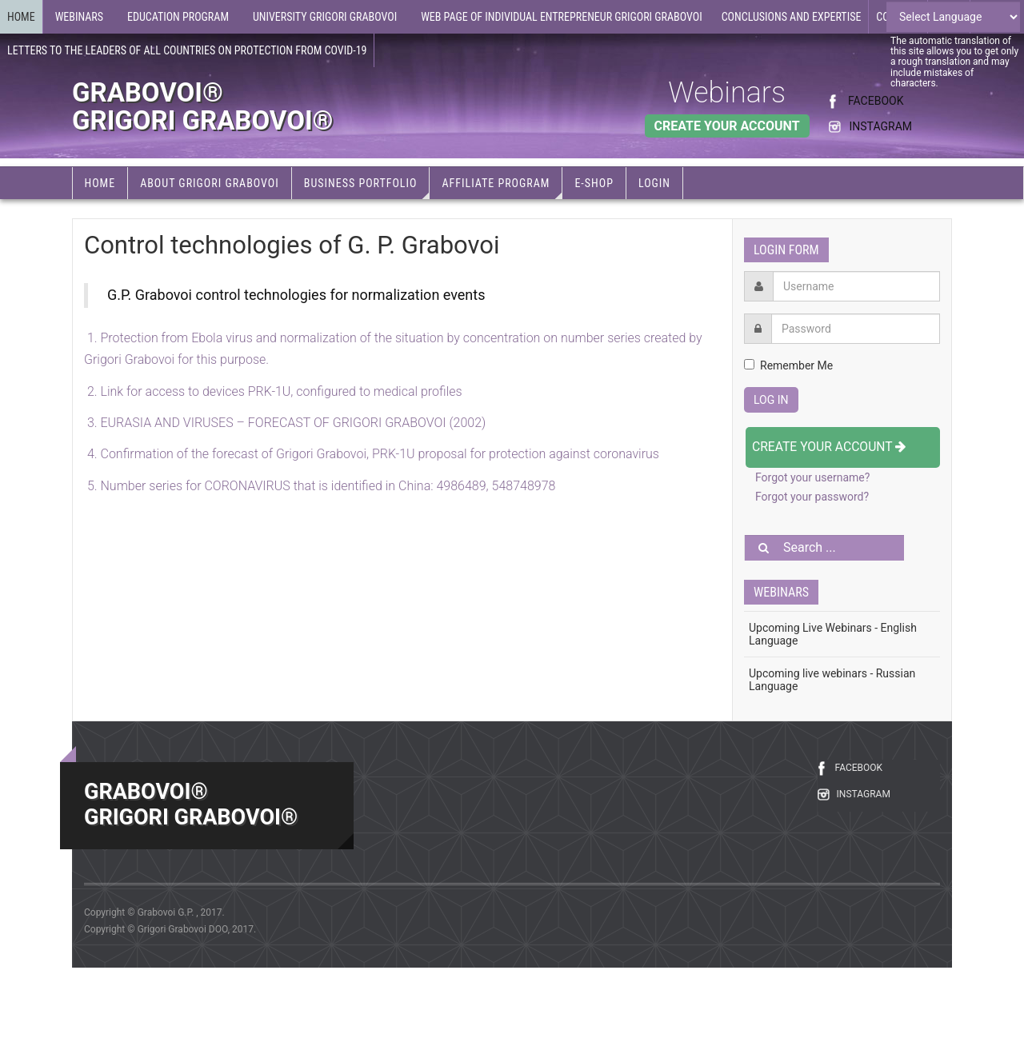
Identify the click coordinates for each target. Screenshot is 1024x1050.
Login (654, 183)
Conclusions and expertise (792, 16)
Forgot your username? (812, 477)
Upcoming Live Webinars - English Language (833, 634)
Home (21, 16)
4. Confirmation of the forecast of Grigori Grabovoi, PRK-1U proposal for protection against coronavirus (371, 453)
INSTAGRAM (880, 126)
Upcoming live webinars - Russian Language (832, 680)
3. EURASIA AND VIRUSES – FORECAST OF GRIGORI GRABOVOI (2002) (285, 422)
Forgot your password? (812, 496)
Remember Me (788, 365)
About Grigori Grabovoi (209, 183)
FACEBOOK (875, 100)
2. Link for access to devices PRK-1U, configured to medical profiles (273, 391)
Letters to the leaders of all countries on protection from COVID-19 (186, 50)
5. (319, 485)
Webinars (727, 93)
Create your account (829, 446)
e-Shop (594, 183)
